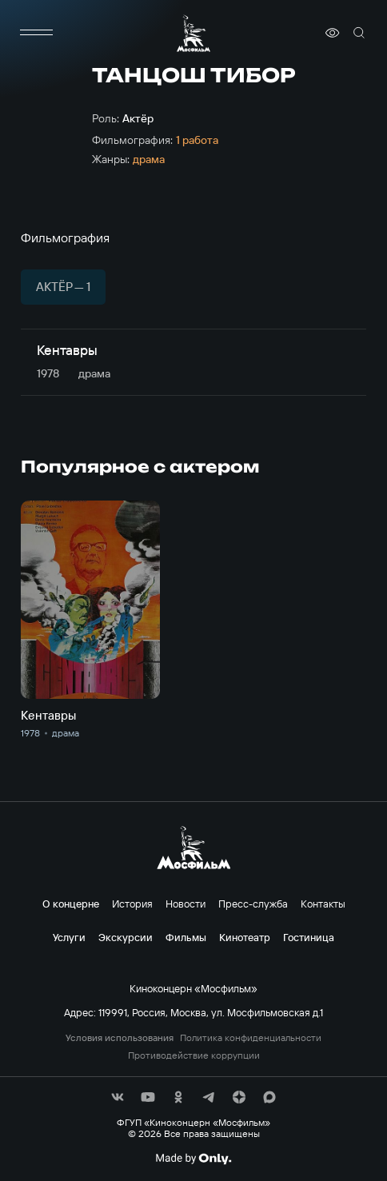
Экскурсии (125, 937)
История (132, 903)
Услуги (69, 937)
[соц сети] (117, 1097)
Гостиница (308, 937)
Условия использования (120, 1037)
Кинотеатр (244, 937)
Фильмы (186, 937)
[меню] (37, 33)
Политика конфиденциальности (250, 1037)
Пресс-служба (253, 903)
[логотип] (193, 33)
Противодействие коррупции (194, 1055)
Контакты (323, 903)
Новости (185, 903)
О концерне (70, 903)
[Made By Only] (193, 1158)
